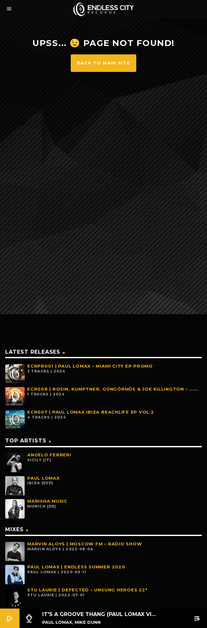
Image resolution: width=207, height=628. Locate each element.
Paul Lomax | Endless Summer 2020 (76, 567)
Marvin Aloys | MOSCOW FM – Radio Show (84, 544)
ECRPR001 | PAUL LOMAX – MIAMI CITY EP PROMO (90, 366)
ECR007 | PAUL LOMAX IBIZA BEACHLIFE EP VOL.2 (90, 412)
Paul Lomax (43, 478)
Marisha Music (47, 501)
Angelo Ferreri (49, 454)
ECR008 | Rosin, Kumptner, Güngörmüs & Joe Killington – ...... (113, 389)
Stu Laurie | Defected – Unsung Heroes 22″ (87, 590)
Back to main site (103, 62)
